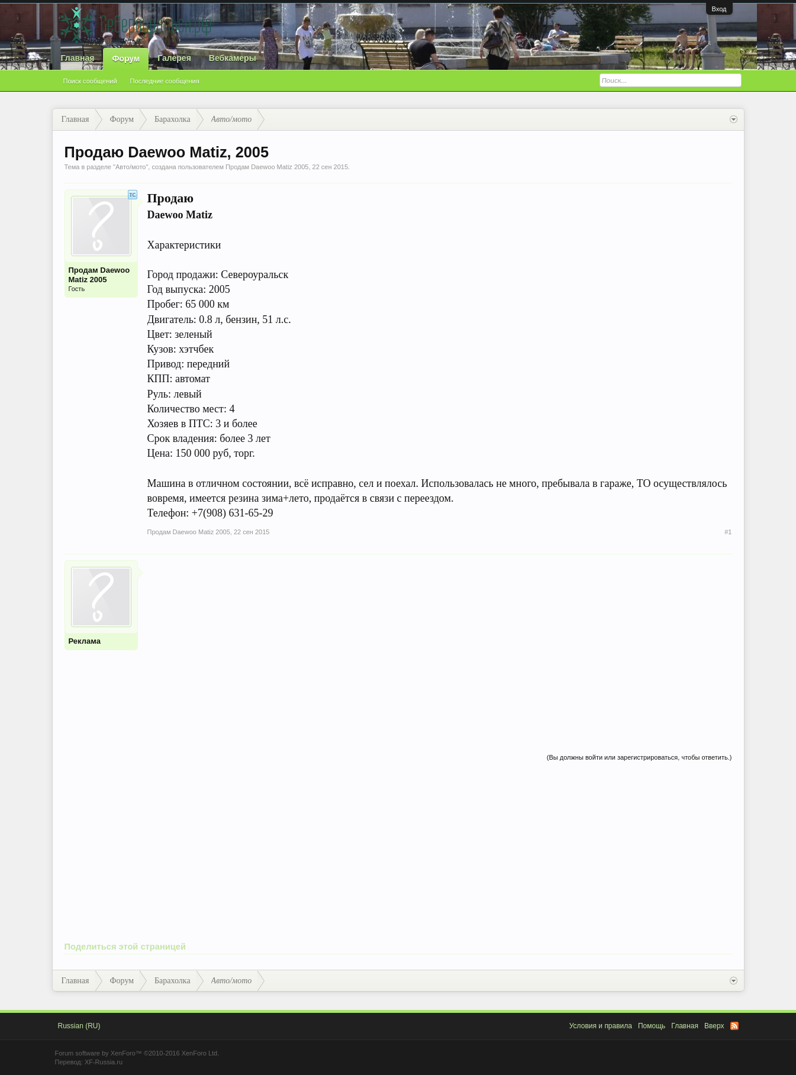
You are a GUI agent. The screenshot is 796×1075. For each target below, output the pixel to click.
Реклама (85, 641)
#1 (727, 531)
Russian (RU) (79, 1026)
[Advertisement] (439, 643)
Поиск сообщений (90, 81)
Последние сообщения (164, 81)
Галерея (174, 58)
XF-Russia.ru (104, 1062)
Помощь (651, 1026)
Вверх (714, 1026)
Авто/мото (130, 166)
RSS (734, 1026)
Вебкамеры (232, 58)
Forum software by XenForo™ (137, 1053)
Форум (126, 58)
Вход (719, 8)
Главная (78, 58)
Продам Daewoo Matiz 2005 (266, 166)
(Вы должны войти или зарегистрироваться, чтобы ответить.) (639, 757)
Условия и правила (600, 1026)
